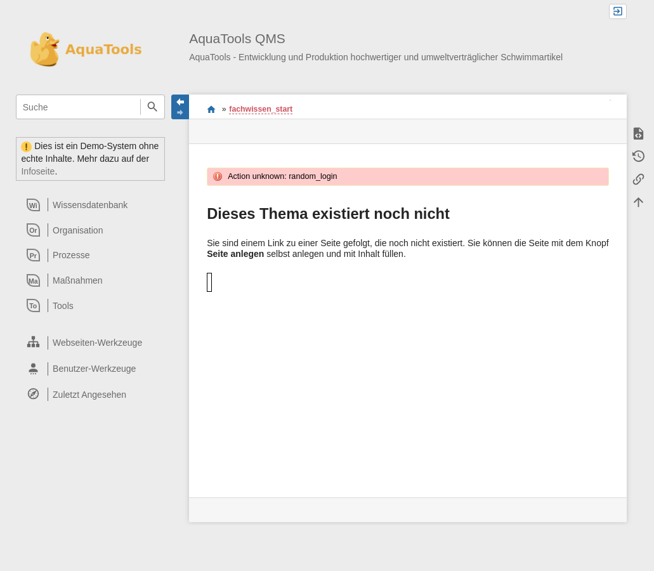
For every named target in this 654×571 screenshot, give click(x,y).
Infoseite (38, 171)
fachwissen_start (260, 109)
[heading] (91, 205)
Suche (152, 107)
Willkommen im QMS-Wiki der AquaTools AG (211, 109)
